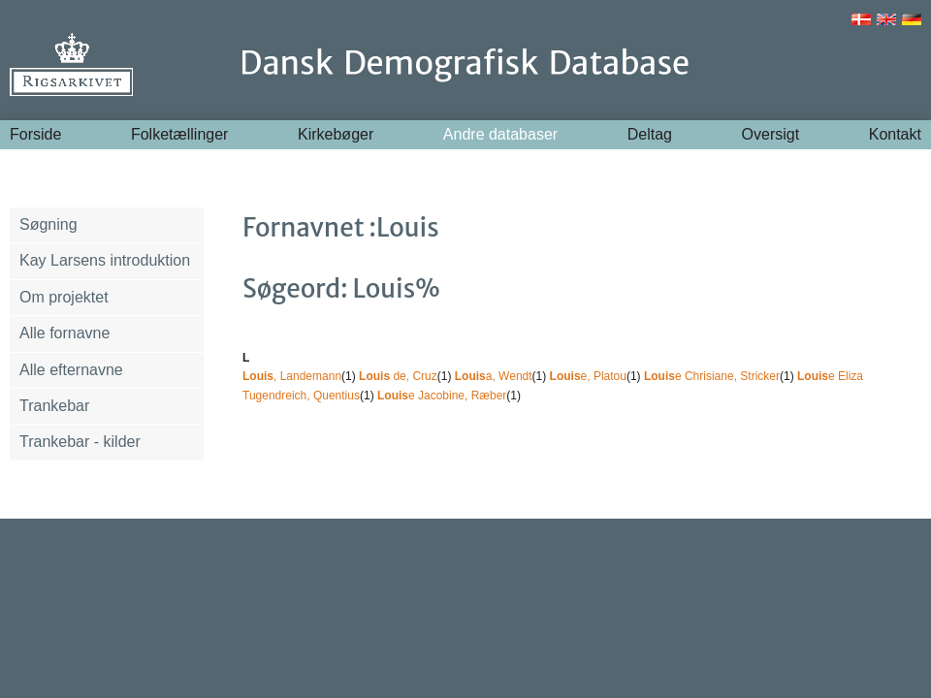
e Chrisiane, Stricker (712, 376)
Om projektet (64, 297)
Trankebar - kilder (80, 441)
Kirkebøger (335, 134)
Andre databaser (500, 134)
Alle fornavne (64, 333)
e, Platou (588, 376)
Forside (35, 134)
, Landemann (291, 376)
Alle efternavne (71, 370)
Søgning (48, 224)
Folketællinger (179, 134)
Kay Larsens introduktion (104, 260)
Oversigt (771, 134)
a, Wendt (493, 376)
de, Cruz (398, 376)
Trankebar (54, 405)
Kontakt (895, 134)
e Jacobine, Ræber (441, 395)
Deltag (649, 134)
